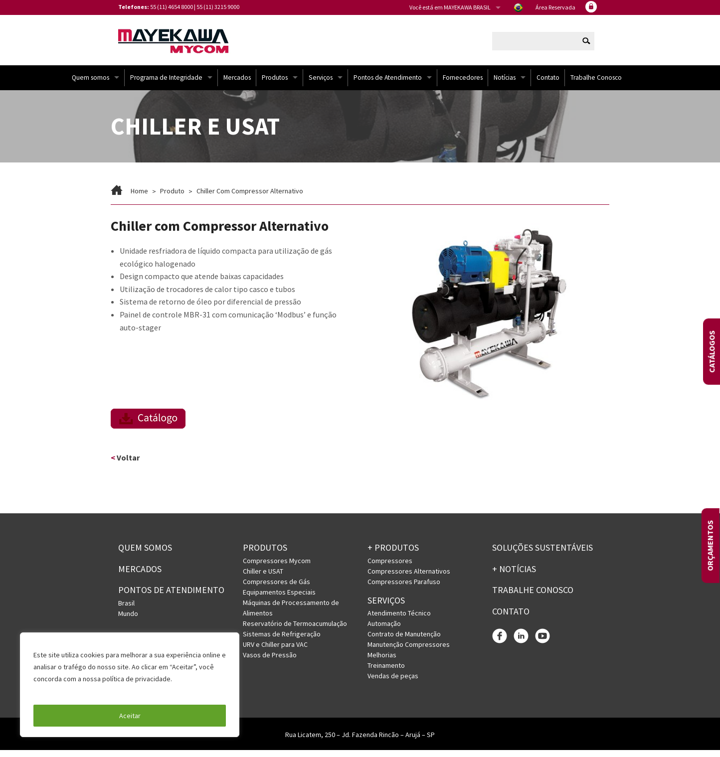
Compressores (389, 567)
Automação (384, 630)
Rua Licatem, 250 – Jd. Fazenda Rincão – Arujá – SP (360, 741)
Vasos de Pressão (270, 661)
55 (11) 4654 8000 (171, 6)
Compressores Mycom (277, 567)
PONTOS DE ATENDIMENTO (171, 597)
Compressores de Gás (276, 588)
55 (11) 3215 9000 (217, 6)
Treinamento (386, 672)
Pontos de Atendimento (388, 84)
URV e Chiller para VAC (275, 651)
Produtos (275, 84)
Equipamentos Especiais (279, 599)
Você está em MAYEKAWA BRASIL (450, 7)
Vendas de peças (392, 683)
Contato (548, 84)
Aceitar (130, 715)
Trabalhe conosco (532, 597)
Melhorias (381, 662)
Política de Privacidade (69, 690)
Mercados (237, 84)
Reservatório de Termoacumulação (295, 630)
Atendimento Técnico (399, 620)
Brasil (126, 610)
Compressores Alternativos (408, 578)
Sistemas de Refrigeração (282, 640)
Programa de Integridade (166, 84)
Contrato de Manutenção (404, 641)
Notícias (505, 84)
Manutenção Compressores (408, 651)
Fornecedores (463, 84)
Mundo (128, 620)
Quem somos (90, 84)
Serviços (321, 84)
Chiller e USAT (263, 578)
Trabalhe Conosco (596, 84)
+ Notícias (514, 576)
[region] (129, 684)
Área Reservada (555, 7)
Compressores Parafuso (403, 588)
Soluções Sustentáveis (542, 554)
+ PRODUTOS (393, 554)
